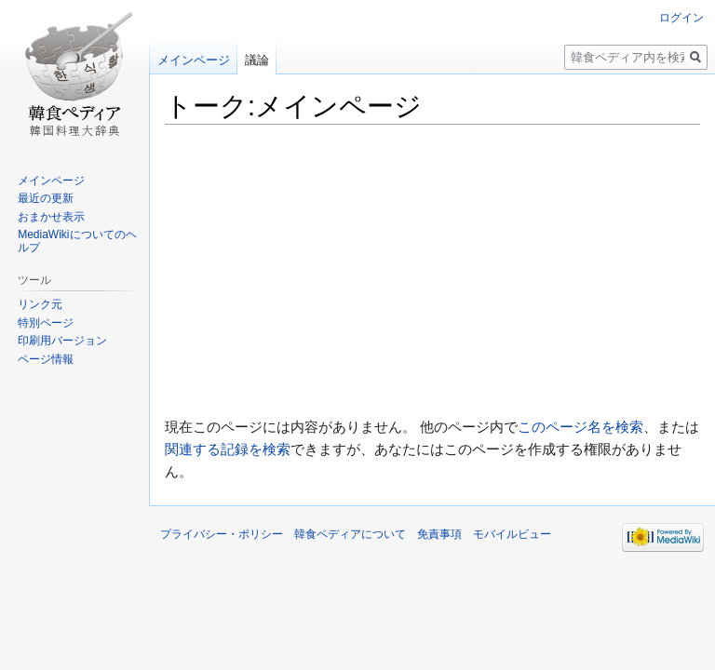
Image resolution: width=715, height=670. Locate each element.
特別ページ (46, 322)
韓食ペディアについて (350, 534)
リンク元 (40, 304)
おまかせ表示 (51, 216)
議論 (257, 60)
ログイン (681, 17)
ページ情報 (46, 359)
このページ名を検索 (580, 427)
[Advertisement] (432, 271)
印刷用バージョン (62, 340)
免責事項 (439, 534)
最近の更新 (46, 198)
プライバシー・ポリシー (221, 534)
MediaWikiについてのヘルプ (77, 241)
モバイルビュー (512, 534)
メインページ (193, 60)
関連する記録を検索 (227, 449)
